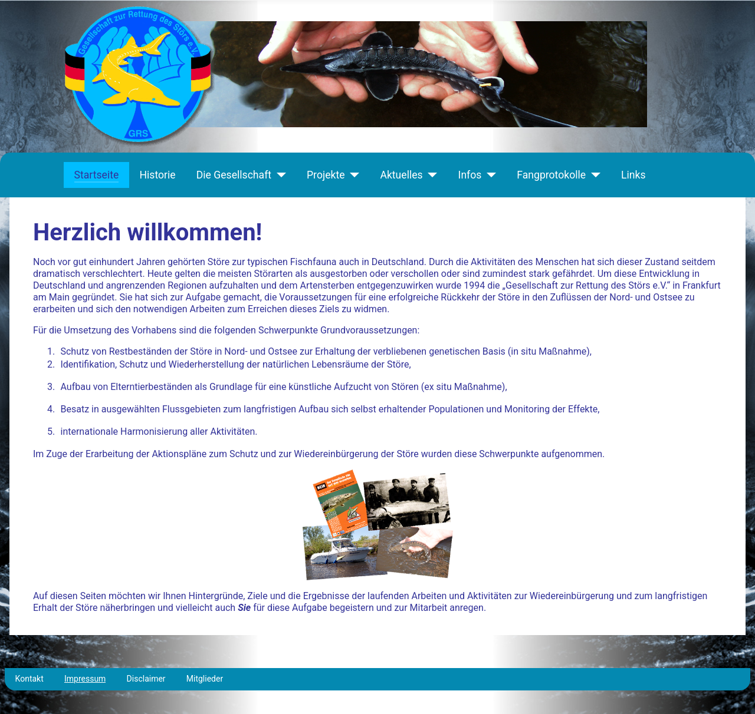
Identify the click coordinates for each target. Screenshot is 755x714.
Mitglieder (204, 678)
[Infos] (488, 175)
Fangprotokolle (551, 175)
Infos (470, 175)
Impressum (85, 678)
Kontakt (29, 678)
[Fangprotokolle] (593, 175)
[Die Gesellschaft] (278, 175)
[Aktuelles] (430, 175)
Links (633, 175)
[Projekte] (351, 175)
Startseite (96, 175)
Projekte (325, 175)
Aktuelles (401, 175)
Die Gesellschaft (233, 175)
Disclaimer (146, 678)
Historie (157, 175)
